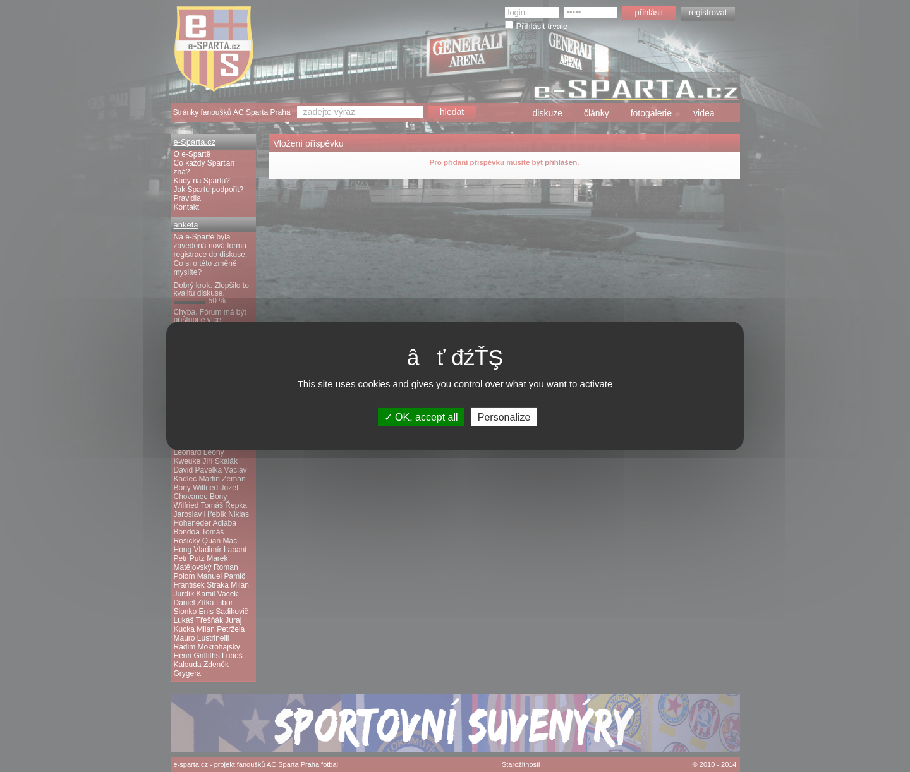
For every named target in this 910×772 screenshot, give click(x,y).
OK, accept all (421, 417)
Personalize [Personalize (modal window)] (504, 417)
